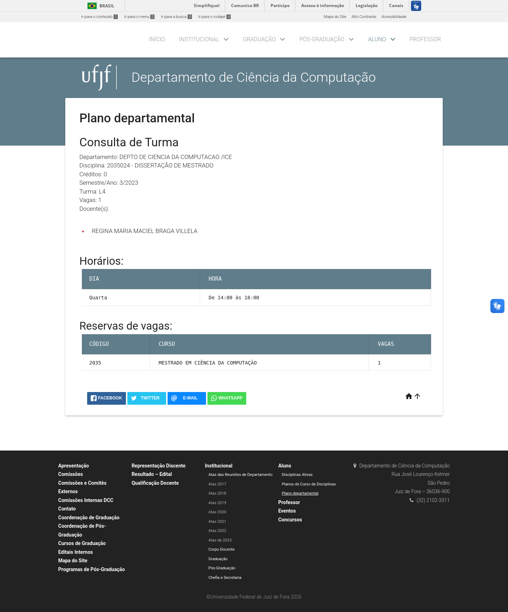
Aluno (377, 39)
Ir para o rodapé (214, 16)
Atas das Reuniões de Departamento (240, 474)
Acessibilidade (394, 16)
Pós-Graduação (322, 39)
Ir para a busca (176, 16)
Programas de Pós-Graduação (91, 569)
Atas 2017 (217, 484)
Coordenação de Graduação (89, 517)
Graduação (259, 39)
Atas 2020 (217, 512)
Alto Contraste (364, 16)
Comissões (70, 474)
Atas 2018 (217, 493)
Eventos (287, 511)
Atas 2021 (217, 521)
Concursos (290, 519)
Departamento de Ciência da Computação (254, 77)
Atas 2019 (217, 503)
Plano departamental (300, 493)
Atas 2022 (217, 530)
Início (157, 39)
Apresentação (73, 466)
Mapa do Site (334, 16)
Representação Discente (159, 466)
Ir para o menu (139, 16)
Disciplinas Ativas (297, 474)
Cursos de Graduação (82, 543)
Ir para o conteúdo (99, 16)
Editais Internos (75, 552)
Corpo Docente (221, 549)
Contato (67, 509)
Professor (425, 39)
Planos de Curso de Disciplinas (309, 484)
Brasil (99, 6)
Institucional (199, 39)
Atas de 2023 (220, 540)
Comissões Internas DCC (85, 500)
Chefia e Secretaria (225, 577)
